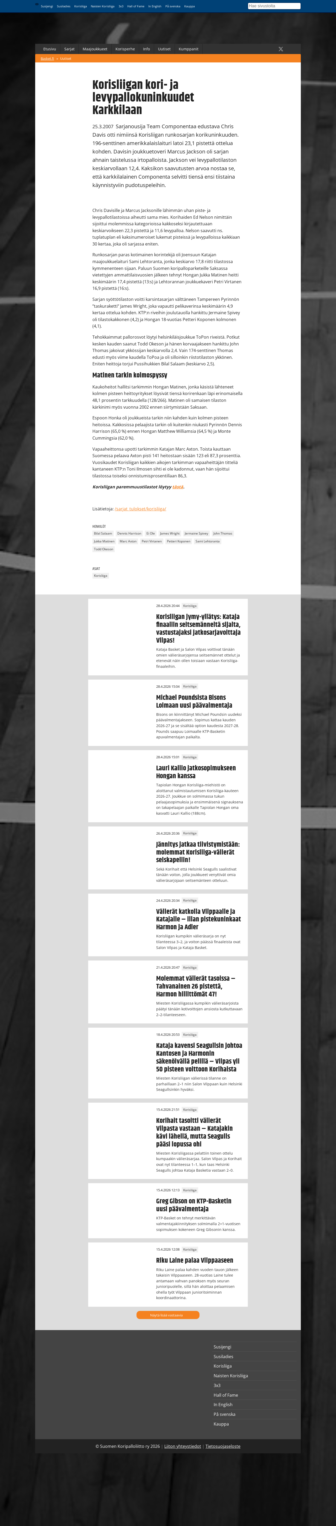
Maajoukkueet (95, 48)
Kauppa (189, 6)
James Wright (170, 533)
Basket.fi (47, 58)
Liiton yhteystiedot (182, 1446)
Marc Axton (128, 541)
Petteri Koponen (178, 541)
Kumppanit (188, 48)
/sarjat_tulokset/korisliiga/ (140, 509)
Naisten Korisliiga (102, 6)
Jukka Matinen (104, 541)
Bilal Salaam (103, 533)
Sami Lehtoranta (208, 541)
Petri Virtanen (152, 541)
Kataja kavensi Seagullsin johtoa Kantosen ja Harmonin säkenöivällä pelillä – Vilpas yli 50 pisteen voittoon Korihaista (199, 1057)
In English (154, 6)
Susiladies (63, 6)
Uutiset (164, 48)
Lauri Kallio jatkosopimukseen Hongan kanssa (196, 772)
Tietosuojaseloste (223, 1446)
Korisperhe (125, 48)
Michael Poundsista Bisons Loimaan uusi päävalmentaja (194, 701)
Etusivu (49, 48)
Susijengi (47, 6)
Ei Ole (150, 533)
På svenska (172, 6)
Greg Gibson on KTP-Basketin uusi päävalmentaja (194, 1205)
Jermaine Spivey (196, 533)
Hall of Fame (135, 6)
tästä (177, 487)
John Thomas (222, 533)
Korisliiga (80, 6)
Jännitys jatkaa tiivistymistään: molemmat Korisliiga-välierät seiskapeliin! (198, 852)
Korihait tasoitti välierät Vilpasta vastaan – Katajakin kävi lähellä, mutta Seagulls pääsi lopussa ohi (194, 1132)
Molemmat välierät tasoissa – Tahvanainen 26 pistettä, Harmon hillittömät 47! (195, 986)
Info (146, 48)
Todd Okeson (103, 549)
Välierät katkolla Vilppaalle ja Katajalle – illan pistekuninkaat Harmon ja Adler (198, 919)
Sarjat (69, 48)
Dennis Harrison (129, 533)
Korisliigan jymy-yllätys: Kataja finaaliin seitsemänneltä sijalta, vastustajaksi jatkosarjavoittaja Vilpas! (198, 628)
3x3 (121, 6)
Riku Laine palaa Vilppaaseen (194, 1260)
